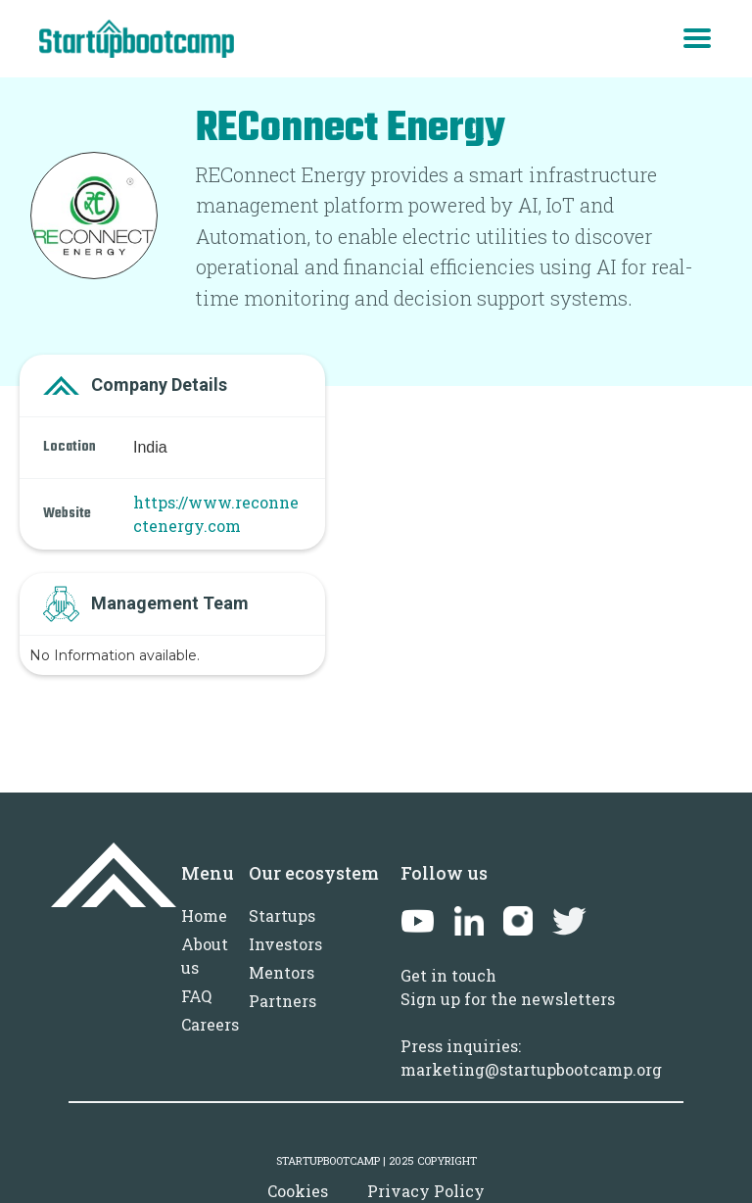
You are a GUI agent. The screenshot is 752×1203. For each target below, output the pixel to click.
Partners (282, 1000)
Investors (285, 944)
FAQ (196, 996)
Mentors (281, 972)
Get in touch (448, 975)
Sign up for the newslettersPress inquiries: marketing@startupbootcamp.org (531, 1034)
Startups (282, 915)
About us (204, 956)
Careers (210, 1024)
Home (204, 915)
